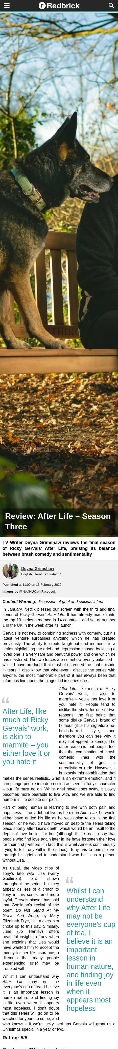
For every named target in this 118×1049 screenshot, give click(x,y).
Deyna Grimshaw (37, 568)
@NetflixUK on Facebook (37, 591)
